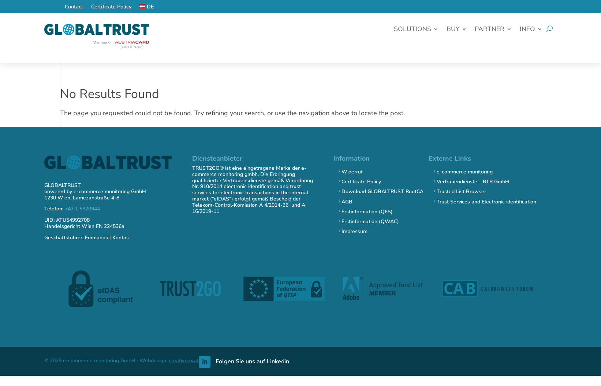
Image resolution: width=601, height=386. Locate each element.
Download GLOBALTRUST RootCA (382, 191)
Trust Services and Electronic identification (486, 201)
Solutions (412, 29)
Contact (74, 7)
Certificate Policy (111, 7)
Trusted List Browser (461, 191)
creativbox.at (184, 360)
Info (527, 29)
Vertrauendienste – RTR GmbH (473, 181)
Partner (489, 29)
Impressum (354, 231)
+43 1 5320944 (82, 208)
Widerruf (352, 171)
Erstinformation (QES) (367, 211)
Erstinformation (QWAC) (370, 221)
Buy (453, 29)
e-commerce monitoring (465, 171)
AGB (346, 201)
